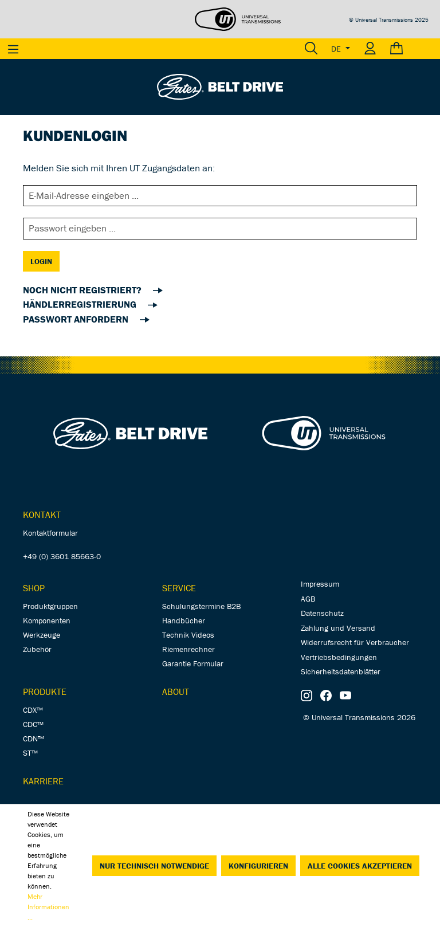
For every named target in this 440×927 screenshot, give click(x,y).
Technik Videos (188, 635)
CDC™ (33, 724)
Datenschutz (322, 613)
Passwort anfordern (77, 319)
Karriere (43, 781)
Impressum (320, 584)
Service (179, 588)
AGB (308, 599)
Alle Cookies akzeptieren (360, 866)
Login (41, 261)
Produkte (44, 691)
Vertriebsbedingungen (339, 657)
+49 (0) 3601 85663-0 (62, 556)
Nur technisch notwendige (154, 866)
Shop (34, 588)
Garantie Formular (192, 663)
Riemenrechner (188, 649)
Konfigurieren (258, 866)
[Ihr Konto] (370, 48)
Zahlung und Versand (338, 628)
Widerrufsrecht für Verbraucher (355, 642)
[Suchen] (311, 48)
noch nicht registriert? (83, 290)
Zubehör (37, 649)
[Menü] (13, 48)
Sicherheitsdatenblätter (340, 671)
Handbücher (183, 620)
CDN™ (33, 738)
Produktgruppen (50, 606)
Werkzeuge (41, 635)
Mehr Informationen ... (48, 906)
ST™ (30, 753)
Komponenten (46, 620)
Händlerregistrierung (81, 304)
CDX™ (33, 710)
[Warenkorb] (411, 48)
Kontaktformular (50, 533)
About (175, 691)
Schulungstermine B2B (201, 606)
